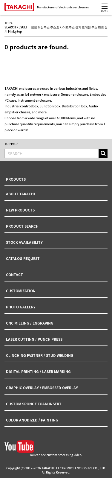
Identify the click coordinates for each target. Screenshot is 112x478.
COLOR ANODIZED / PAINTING (32, 420)
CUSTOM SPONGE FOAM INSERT (34, 404)
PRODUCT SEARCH (22, 226)
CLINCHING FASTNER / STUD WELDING (39, 355)
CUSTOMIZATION (21, 290)
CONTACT (14, 274)
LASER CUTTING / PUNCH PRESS (34, 339)
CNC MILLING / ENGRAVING (29, 323)
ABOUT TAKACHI (20, 194)
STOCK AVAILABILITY (24, 242)
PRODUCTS (16, 179)
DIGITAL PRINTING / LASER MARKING (38, 371)
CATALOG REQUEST (23, 258)
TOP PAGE (11, 143)
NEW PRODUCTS (20, 210)
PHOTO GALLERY (21, 307)
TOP (7, 23)
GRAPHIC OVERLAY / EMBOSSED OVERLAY (42, 387)
